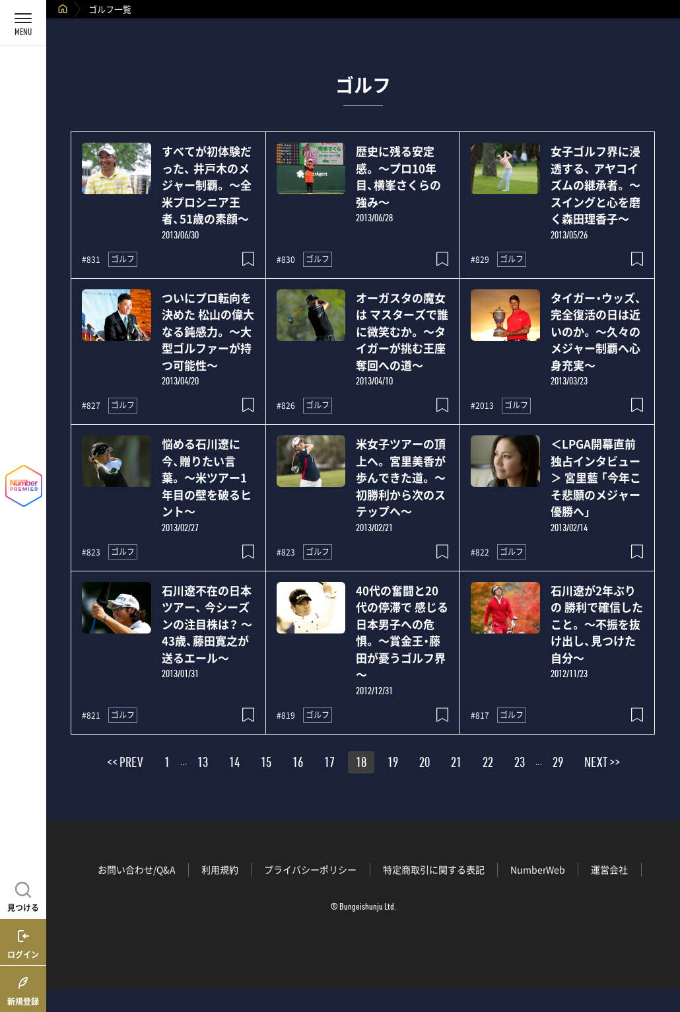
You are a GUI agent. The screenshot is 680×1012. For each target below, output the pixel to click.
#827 (91, 406)
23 (519, 764)
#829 (480, 260)
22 (488, 764)
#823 (91, 552)
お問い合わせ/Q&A (137, 869)
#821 (91, 715)
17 (329, 764)
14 (234, 764)
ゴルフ (123, 259)
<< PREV (125, 764)
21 (456, 764)
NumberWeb (537, 869)
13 (202, 764)
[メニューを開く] (23, 23)
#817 (480, 715)
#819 (286, 715)
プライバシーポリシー (310, 869)
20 (424, 764)
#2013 (482, 406)
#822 (480, 552)
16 (297, 764)
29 (558, 764)
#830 (286, 260)
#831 (91, 260)
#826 (286, 406)
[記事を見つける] (23, 895)
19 (393, 764)
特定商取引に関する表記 (434, 869)
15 (266, 764)
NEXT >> (602, 764)
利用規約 (219, 869)
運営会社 (609, 869)
